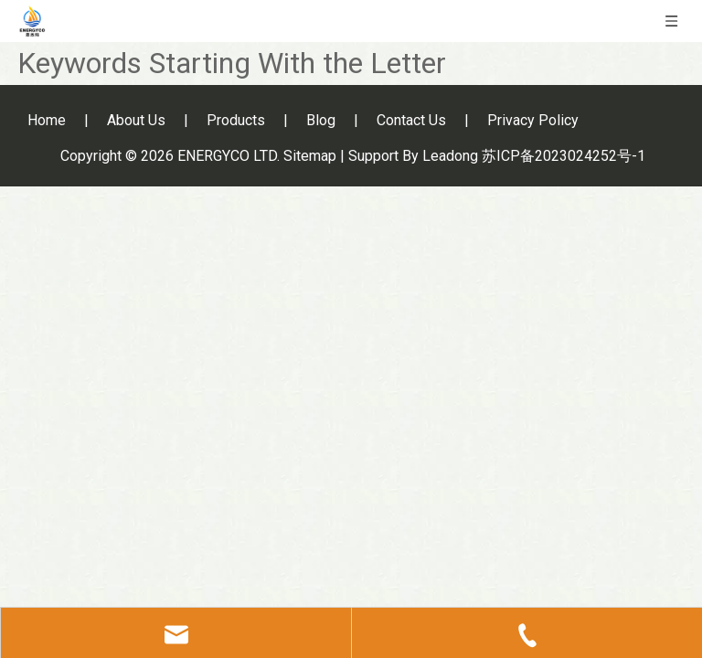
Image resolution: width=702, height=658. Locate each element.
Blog (320, 120)
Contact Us (411, 120)
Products (236, 120)
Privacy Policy (533, 120)
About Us (136, 120)
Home (46, 120)
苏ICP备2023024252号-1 (563, 155)
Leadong (450, 155)
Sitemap (309, 155)
